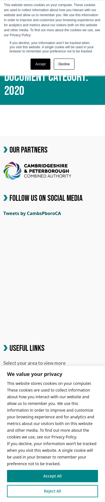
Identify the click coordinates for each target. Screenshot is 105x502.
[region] (52, 434)
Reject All (52, 491)
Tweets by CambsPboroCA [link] (32, 213)
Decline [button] (64, 64)
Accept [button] (40, 64)
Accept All (52, 476)
